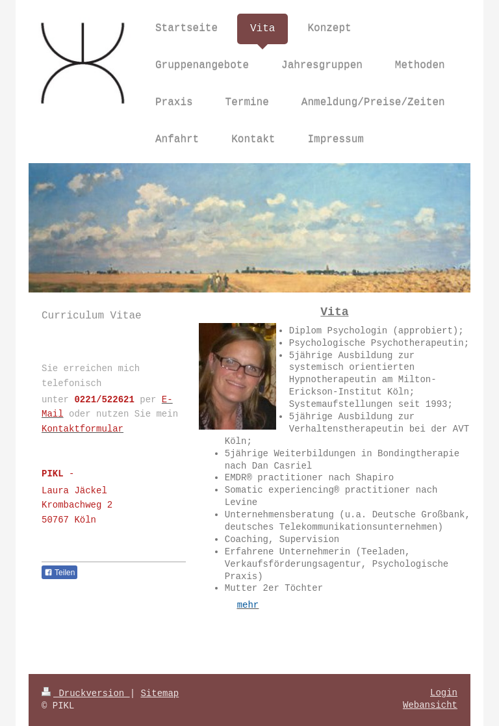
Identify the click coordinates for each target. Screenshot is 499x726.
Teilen (59, 572)
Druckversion (86, 693)
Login (443, 693)
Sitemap (159, 693)
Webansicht (430, 705)
